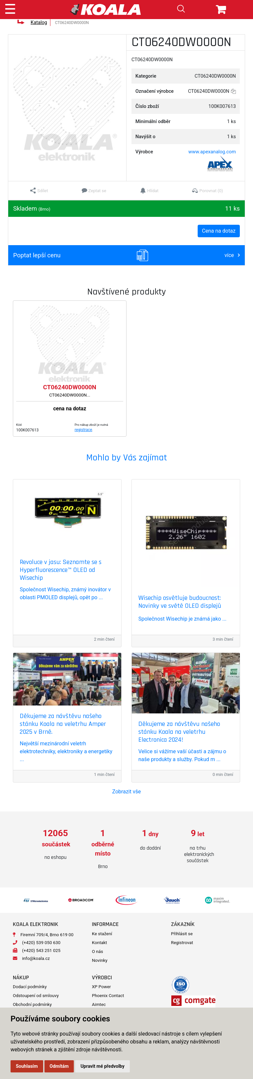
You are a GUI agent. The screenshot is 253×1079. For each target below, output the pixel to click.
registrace (83, 429)
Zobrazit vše (126, 791)
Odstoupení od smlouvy (36, 995)
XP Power (101, 986)
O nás (97, 951)
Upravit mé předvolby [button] (102, 1066)
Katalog (39, 22)
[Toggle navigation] (10, 8)
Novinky (99, 960)
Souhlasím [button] (27, 1066)
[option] (55, 844)
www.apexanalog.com (212, 152)
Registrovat (182, 942)
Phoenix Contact (108, 995)
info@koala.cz (36, 958)
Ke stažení (102, 933)
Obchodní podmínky (32, 1004)
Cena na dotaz (219, 231)
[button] (39, 190)
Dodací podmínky (30, 986)
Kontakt (99, 942)
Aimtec (99, 1004)
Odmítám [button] (59, 1066)
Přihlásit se (182, 933)
